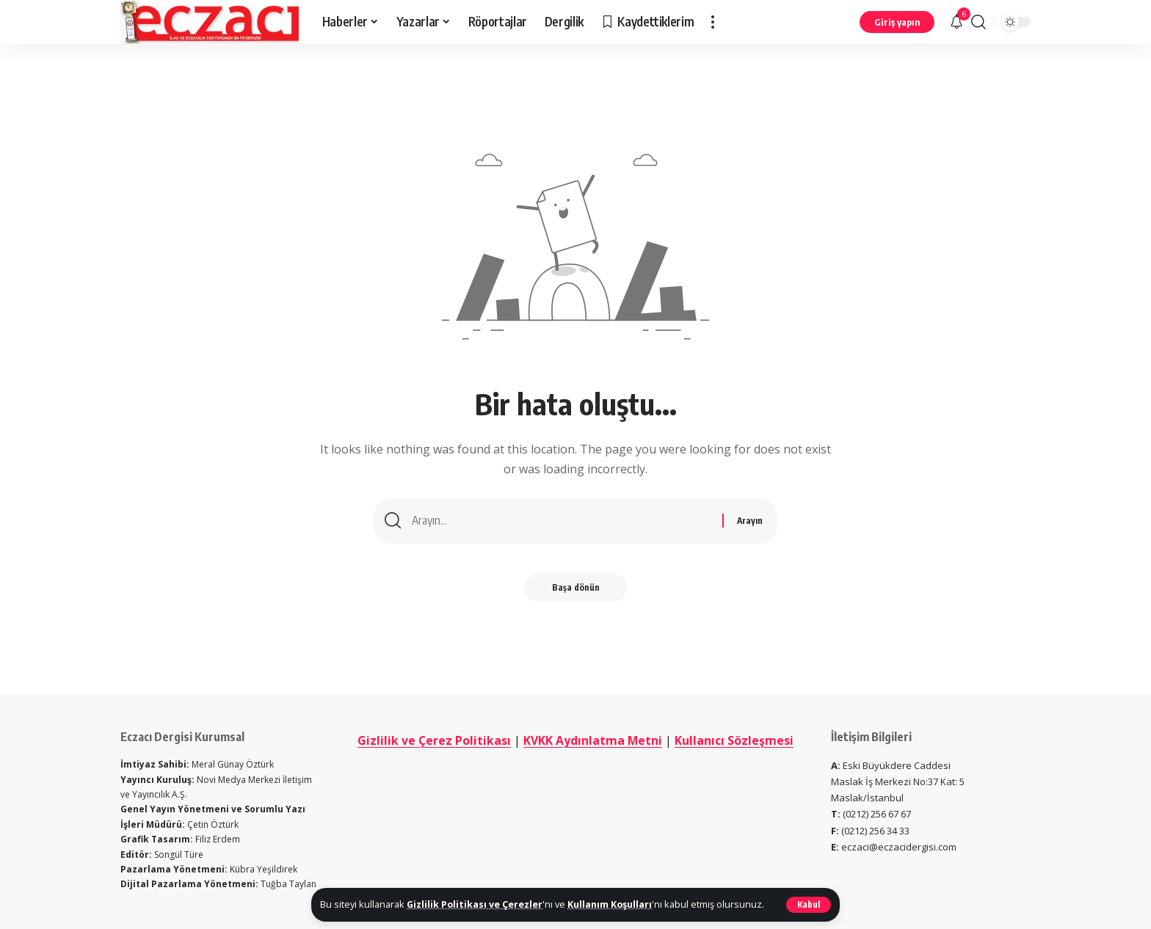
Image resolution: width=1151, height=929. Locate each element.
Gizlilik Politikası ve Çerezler (475, 904)
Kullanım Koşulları (611, 904)
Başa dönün (576, 588)
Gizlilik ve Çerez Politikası (468, 740)
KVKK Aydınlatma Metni (627, 740)
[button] (808, 905)
